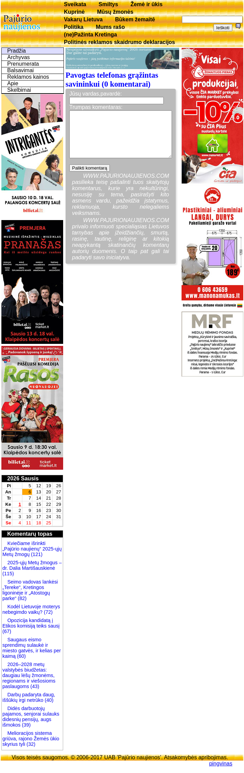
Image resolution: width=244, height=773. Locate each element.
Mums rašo (110, 27)
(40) (48, 700)
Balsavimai (20, 70)
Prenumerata (23, 64)
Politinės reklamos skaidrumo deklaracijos (119, 42)
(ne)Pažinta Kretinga (90, 34)
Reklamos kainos (28, 77)
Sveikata (75, 4)
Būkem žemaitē (135, 19)
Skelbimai (19, 90)
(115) (8, 573)
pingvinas (220, 763)
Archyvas (18, 57)
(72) (48, 612)
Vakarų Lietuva (83, 19)
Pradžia (16, 51)
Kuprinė (74, 12)
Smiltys (108, 4)
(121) (37, 554)
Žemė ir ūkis (146, 4)
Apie (12, 83)
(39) (26, 725)
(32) (30, 744)
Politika (73, 27)
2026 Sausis (23, 478)
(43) (34, 686)
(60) (20, 656)
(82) (22, 598)
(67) (6, 631)
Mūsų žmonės (115, 12)
